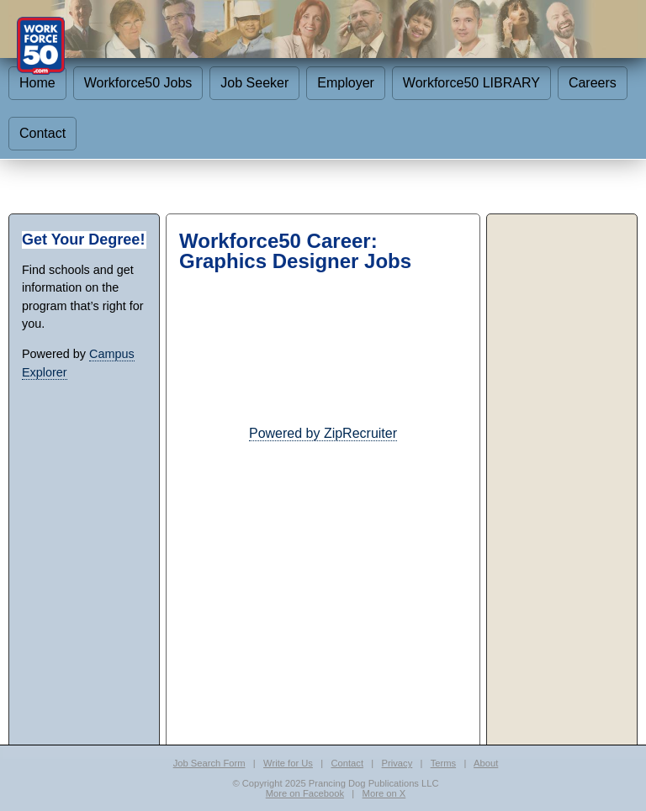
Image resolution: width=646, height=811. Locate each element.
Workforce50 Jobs (138, 83)
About (486, 763)
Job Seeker (254, 83)
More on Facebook (305, 793)
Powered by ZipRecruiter (323, 433)
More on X (384, 793)
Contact (42, 133)
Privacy (397, 763)
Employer (345, 83)
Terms (443, 763)
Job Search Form (209, 763)
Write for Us (288, 763)
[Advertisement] (323, 561)
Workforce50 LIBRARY (471, 83)
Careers (593, 83)
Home (37, 83)
